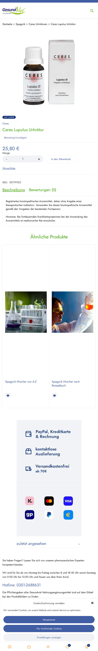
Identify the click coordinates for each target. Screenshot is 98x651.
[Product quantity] (22, 158)
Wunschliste (67, 646)
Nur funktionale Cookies (49, 628)
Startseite (7, 24)
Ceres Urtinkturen (38, 24)
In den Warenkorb (61, 159)
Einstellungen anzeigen (49, 637)
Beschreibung (13, 190)
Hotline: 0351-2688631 (21, 585)
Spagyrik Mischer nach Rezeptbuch (66, 384)
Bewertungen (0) (42, 190)
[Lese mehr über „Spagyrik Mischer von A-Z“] (8, 395)
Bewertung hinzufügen (15, 137)
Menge (6, 153)
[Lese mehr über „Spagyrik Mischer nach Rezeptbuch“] (54, 395)
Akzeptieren (49, 619)
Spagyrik (20, 24)
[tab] (13, 190)
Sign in (48, 646)
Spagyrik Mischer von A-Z (21, 382)
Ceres (5, 123)
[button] (93, 603)
